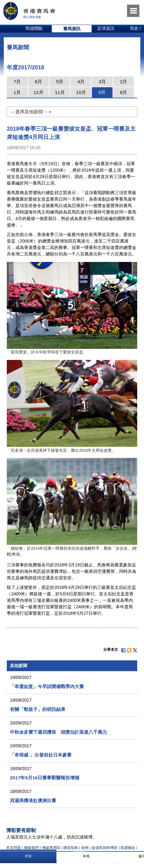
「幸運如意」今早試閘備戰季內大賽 (47, 686)
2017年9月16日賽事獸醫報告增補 (44, 777)
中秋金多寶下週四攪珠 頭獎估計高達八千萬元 (58, 732)
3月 (102, 81)
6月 (38, 81)
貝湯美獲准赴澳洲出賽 (33, 800)
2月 (123, 81)
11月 (60, 92)
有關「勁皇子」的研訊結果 (37, 709)
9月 (101, 92)
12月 (38, 92)
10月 (81, 92)
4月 (80, 81)
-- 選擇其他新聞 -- (31, 111)
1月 (17, 92)
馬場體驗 (34, 28)
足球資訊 (105, 28)
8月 (123, 92)
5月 (59, 81)
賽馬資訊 (71, 28)
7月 (17, 81)
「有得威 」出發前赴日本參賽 (40, 754)
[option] (34, 29)
